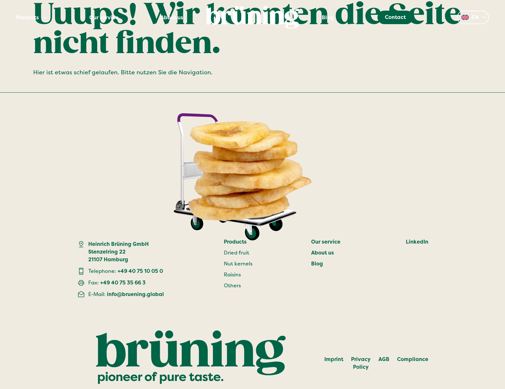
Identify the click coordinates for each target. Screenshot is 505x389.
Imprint (333, 359)
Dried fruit (236, 253)
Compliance (412, 359)
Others (232, 285)
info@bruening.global (135, 294)
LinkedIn (417, 242)
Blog (328, 18)
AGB (383, 359)
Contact (395, 17)
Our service (104, 18)
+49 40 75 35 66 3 (123, 283)
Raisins (232, 275)
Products (27, 18)
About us (171, 18)
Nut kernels (238, 264)
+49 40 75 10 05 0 (140, 271)
